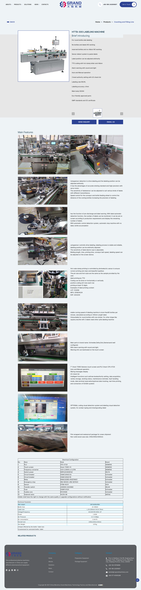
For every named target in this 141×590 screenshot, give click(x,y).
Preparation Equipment (82, 558)
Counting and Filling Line (124, 22)
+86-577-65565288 (113, 575)
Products (17, 4)
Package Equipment (81, 561)
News (36, 4)
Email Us (111, 122)
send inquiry (84, 122)
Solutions (28, 4)
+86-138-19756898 (113, 565)
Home (97, 22)
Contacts (45, 4)
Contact (51, 572)
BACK (12, 22)
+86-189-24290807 (113, 569)
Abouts (8, 4)
